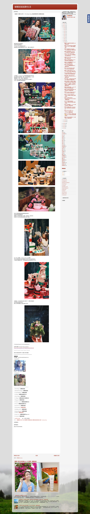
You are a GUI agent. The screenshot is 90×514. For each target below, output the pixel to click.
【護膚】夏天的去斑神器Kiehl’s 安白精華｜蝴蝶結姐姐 (25, 461)
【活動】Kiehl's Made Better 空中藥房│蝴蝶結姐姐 (70, 58)
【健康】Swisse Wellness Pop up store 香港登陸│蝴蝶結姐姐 (70, 92)
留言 (64, 174)
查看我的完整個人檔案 (71, 17)
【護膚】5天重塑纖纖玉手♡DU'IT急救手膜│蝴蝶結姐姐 (70, 63)
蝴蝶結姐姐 (16, 356)
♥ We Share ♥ (64, 192)
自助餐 (63, 151)
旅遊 (63, 137)
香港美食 (63, 162)
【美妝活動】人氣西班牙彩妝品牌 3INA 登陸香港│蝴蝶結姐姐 (70, 79)
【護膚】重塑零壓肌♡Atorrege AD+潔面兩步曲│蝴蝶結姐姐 (69, 52)
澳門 (63, 143)
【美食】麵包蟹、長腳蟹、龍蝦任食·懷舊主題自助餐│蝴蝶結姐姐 (70, 82)
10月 (65, 41)
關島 (63, 158)
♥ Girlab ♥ (63, 190)
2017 (64, 25)
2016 (64, 23)
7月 (64, 37)
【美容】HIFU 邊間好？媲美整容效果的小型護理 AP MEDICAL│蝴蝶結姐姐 (70, 84)
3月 (64, 31)
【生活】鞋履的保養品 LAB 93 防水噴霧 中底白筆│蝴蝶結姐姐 (70, 73)
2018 (64, 26)
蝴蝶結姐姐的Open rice (24, 414)
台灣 (63, 136)
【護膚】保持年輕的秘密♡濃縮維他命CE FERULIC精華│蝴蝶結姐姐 (70, 46)
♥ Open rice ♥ (64, 193)
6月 (64, 35)
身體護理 (63, 155)
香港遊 (63, 164)
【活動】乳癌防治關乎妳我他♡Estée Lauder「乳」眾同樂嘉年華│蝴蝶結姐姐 (70, 55)
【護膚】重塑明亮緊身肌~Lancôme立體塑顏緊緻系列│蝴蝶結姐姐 (69, 65)
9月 (64, 40)
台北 (63, 135)
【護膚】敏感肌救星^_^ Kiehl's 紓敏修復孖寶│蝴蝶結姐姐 (70, 87)
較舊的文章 (56, 455)
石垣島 (63, 147)
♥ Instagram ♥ (64, 181)
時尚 (63, 140)
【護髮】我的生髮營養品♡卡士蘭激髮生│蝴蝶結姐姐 (70, 118)
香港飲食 (63, 165)
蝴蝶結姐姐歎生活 (23, 7)
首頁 (37, 455)
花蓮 (63, 153)
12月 (65, 121)
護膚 (63, 154)
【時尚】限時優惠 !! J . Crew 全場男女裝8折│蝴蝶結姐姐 (70, 105)
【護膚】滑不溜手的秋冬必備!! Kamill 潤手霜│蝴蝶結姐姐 (69, 68)
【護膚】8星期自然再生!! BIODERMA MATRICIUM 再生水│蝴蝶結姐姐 (70, 98)
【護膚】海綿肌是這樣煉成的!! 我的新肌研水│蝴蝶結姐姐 (70, 90)
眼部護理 (63, 146)
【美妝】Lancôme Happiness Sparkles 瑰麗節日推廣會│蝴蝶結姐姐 (70, 95)
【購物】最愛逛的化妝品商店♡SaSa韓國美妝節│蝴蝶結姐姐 (70, 49)
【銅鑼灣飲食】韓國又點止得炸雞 (21, 495)
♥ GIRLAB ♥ (64, 189)
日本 (63, 139)
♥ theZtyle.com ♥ (65, 186)
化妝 (63, 132)
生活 (63, 144)
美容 (63, 150)
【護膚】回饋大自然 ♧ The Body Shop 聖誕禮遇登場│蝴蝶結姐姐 (69, 108)
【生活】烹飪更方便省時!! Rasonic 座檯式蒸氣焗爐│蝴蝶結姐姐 (69, 102)
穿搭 (63, 148)
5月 (64, 34)
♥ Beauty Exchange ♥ (65, 182)
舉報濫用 (64, 168)
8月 (64, 38)
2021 (64, 126)
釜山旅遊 (63, 157)
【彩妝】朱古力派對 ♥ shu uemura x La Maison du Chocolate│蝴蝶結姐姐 (68, 111)
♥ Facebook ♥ (64, 179)
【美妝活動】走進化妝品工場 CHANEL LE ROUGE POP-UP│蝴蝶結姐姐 (70, 76)
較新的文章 (16, 455)
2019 (64, 123)
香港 (63, 161)
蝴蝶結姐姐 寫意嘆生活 (24, 398)
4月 (64, 32)
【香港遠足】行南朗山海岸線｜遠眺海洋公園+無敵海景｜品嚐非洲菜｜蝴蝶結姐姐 (33, 499)
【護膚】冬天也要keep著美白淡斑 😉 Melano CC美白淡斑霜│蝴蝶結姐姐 (70, 114)
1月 (64, 28)
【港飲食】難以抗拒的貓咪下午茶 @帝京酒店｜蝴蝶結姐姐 (29, 505)
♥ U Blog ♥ (64, 185)
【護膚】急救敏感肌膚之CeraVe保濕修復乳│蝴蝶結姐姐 (69, 60)
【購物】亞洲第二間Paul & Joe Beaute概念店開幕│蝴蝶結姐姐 (70, 71)
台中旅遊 (63, 133)
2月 (64, 29)
